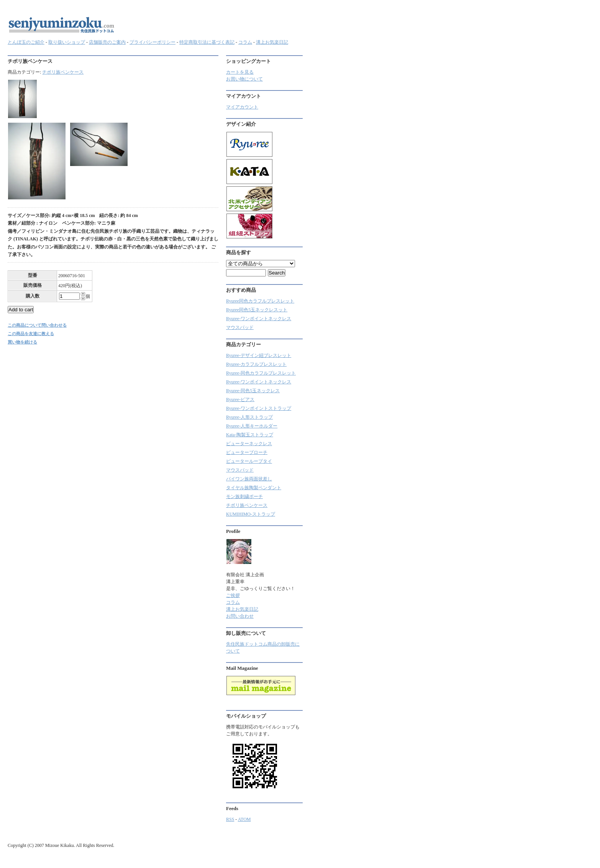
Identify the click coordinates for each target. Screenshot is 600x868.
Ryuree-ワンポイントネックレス (258, 318)
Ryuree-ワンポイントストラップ (258, 408)
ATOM (244, 819)
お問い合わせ (240, 616)
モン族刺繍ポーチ (244, 496)
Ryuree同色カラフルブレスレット (260, 301)
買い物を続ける (22, 342)
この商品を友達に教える (31, 333)
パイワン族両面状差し (249, 479)
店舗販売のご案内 (107, 42)
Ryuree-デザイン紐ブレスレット (258, 355)
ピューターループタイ (249, 461)
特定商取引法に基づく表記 (206, 42)
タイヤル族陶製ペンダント (253, 487)
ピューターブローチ (246, 452)
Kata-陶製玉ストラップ (249, 434)
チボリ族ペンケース (63, 72)
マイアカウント (242, 107)
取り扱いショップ (66, 42)
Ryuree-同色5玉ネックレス (253, 390)
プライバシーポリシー (152, 42)
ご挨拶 (233, 595)
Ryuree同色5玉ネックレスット (256, 309)
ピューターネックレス (249, 443)
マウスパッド (240, 327)
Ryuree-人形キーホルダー (251, 426)
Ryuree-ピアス (240, 399)
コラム (245, 42)
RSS (230, 819)
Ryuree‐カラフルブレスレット (256, 364)
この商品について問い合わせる (37, 325)
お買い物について (244, 79)
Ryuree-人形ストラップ (249, 417)
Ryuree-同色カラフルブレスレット (261, 373)
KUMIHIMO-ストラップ (250, 514)
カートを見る (240, 72)
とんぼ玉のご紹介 (26, 42)
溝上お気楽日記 (272, 42)
